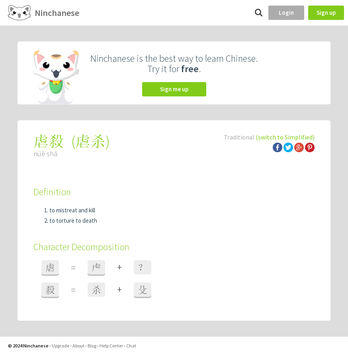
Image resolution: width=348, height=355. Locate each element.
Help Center (111, 346)
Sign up (326, 12)
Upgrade (60, 346)
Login (286, 12)
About (78, 346)
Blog (92, 346)
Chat (131, 346)
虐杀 (90, 141)
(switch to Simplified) (285, 137)
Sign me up (174, 89)
